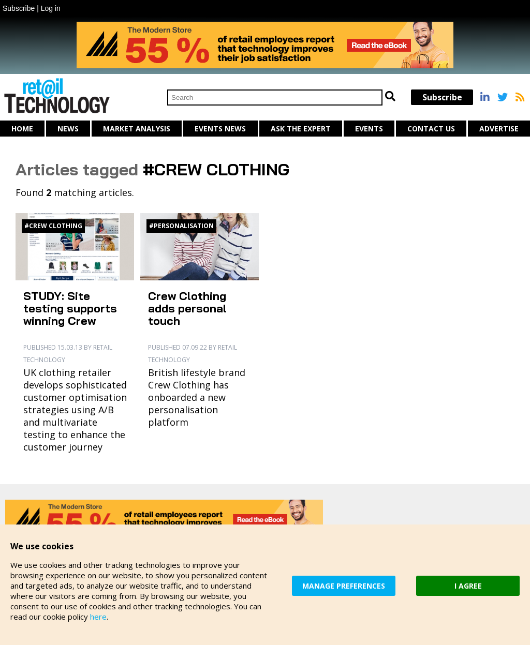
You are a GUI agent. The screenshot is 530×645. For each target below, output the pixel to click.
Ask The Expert (301, 128)
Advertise (499, 128)
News (68, 128)
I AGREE (468, 586)
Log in (51, 8)
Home (22, 128)
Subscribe (19, 8)
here (98, 616)
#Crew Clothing (53, 225)
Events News (220, 128)
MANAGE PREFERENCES (343, 586)
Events (369, 128)
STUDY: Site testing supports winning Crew (70, 308)
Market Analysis (136, 128)
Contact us (431, 128)
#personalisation (181, 225)
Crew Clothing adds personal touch (187, 308)
